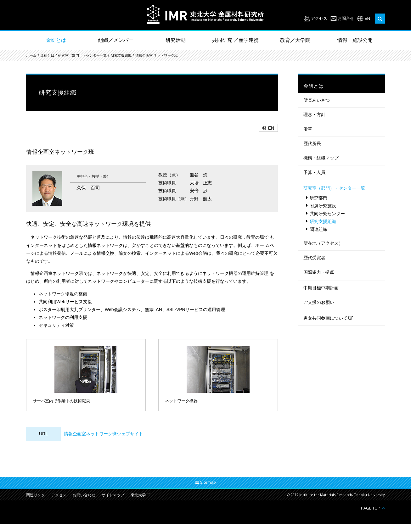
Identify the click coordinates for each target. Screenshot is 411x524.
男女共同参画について (325, 318)
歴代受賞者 (314, 257)
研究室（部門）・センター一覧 (82, 55)
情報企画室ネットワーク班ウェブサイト (103, 433)
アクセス (319, 18)
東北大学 (138, 495)
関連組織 (318, 229)
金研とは (56, 40)
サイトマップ (113, 495)
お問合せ (346, 18)
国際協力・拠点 (318, 272)
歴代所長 (312, 143)
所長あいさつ (316, 100)
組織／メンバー (115, 40)
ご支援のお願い (318, 302)
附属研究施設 (323, 205)
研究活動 (176, 40)
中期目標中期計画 (321, 287)
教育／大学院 (295, 40)
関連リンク (35, 495)
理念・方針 (314, 114)
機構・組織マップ (321, 157)
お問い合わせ (84, 495)
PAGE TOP (370, 507)
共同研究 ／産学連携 (235, 40)
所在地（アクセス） (323, 243)
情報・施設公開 (355, 40)
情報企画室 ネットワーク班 (156, 55)
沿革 (307, 128)
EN (367, 18)
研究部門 (318, 197)
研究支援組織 (121, 55)
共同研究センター (327, 213)
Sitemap (208, 482)
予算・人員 (314, 172)
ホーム (31, 55)
